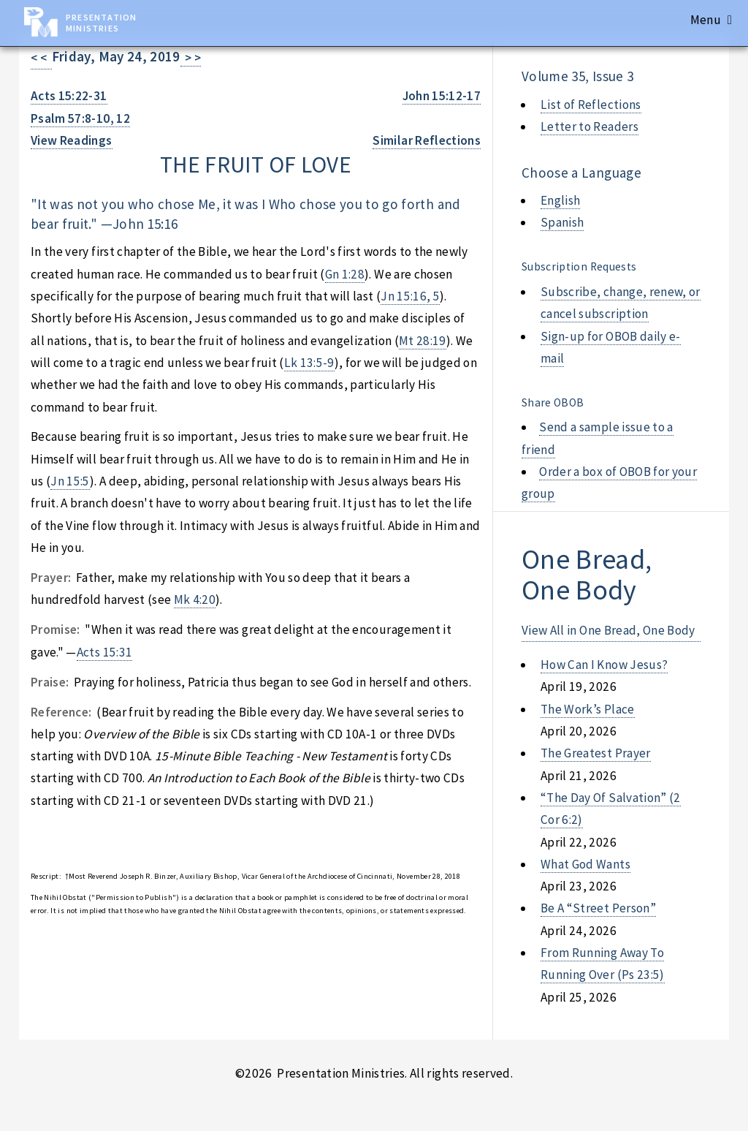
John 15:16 (145, 223)
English (560, 200)
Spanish (562, 222)
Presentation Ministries (101, 23)
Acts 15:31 (104, 652)
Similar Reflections (427, 140)
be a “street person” (598, 908)
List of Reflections (591, 105)
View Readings (71, 140)
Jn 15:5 (69, 481)
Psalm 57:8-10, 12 (80, 118)
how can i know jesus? (604, 665)
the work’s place (588, 709)
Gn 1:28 (345, 274)
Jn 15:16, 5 (410, 296)
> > (191, 58)
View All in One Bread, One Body (608, 630)
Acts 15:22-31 (69, 96)
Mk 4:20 (194, 599)
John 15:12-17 (441, 96)
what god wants (585, 864)
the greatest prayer (596, 753)
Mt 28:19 (422, 341)
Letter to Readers (589, 126)
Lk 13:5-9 (309, 363)
